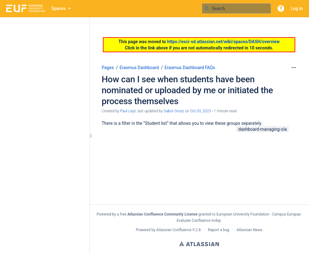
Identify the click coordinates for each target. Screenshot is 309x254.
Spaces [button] (58, 8)
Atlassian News (249, 230)
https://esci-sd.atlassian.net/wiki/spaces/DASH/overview (223, 41)
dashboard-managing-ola (262, 129)
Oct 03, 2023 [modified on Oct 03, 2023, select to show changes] (200, 111)
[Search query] (236, 8)
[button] (281, 8)
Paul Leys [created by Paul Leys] (128, 111)
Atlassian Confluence (173, 230)
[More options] (294, 67)
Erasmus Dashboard (139, 67)
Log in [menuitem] (297, 8)
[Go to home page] (25, 8)
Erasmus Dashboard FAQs (190, 67)
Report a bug (218, 230)
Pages (108, 67)
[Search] (206, 8)
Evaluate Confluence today (198, 220)
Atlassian (199, 244)
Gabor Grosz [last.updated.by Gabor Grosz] (174, 111)
